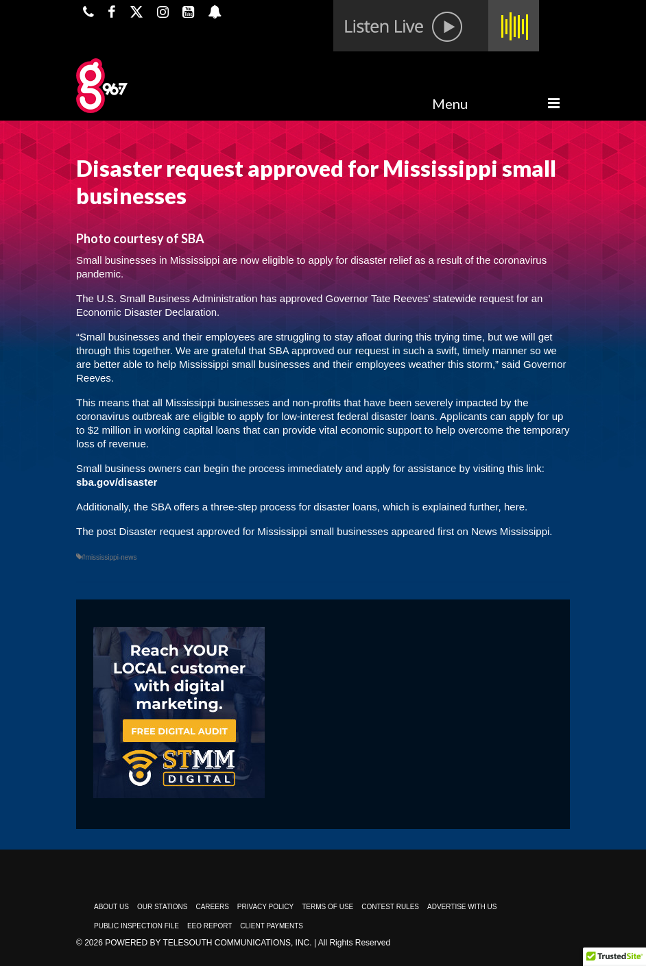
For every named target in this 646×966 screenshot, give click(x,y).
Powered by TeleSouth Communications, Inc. (208, 943)
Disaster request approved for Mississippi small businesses (254, 531)
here (514, 506)
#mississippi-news (109, 557)
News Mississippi (510, 531)
